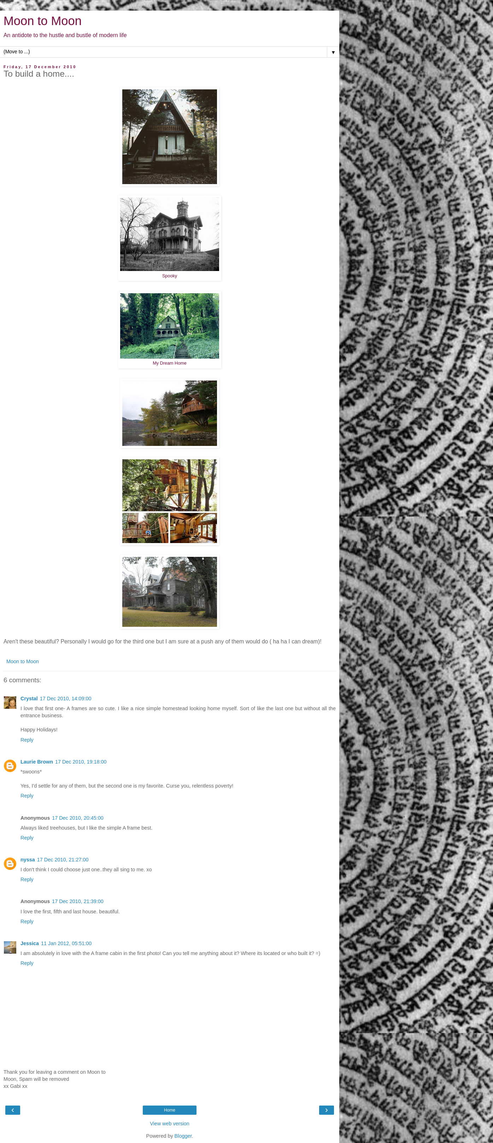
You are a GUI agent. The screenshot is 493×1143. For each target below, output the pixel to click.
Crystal (29, 698)
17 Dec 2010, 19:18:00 (81, 762)
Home (169, 1110)
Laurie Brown (36, 762)
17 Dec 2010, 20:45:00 (78, 818)
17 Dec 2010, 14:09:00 (66, 698)
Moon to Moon (43, 21)
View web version (169, 1123)
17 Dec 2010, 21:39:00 (78, 901)
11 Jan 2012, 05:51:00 (66, 943)
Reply (27, 740)
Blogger (183, 1136)
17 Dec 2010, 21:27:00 (63, 859)
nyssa (27, 859)
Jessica (29, 943)
